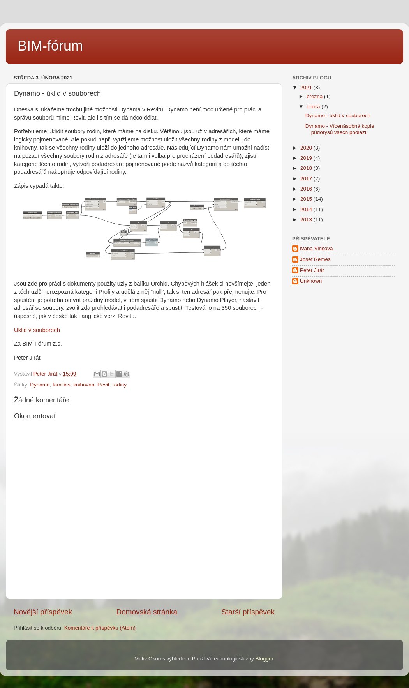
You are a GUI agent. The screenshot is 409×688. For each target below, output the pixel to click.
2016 (307, 189)
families (62, 385)
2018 (307, 168)
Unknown (311, 281)
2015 (307, 199)
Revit (103, 385)
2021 (307, 87)
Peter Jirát (312, 270)
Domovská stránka (146, 612)
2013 (307, 219)
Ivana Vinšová (316, 248)
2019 (307, 158)
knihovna (83, 385)
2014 (307, 209)
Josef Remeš (315, 259)
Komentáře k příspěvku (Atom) (100, 628)
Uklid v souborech (37, 330)
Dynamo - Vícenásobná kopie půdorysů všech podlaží (339, 129)
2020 (307, 148)
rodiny (119, 385)
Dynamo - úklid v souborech (337, 115)
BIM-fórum (50, 46)
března (315, 96)
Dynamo (39, 385)
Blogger (264, 659)
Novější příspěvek (43, 612)
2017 (307, 179)
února (314, 106)
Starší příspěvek (248, 612)
